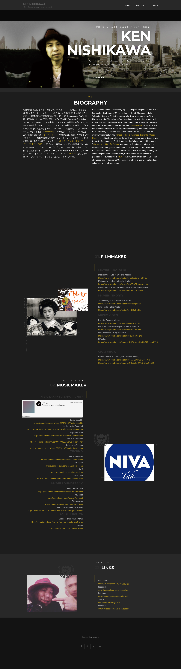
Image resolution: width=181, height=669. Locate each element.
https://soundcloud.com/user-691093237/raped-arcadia (69, 435)
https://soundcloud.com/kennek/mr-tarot (76, 498)
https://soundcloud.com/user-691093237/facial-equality (69, 423)
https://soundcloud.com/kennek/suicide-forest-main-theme (68, 522)
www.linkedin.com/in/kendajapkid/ (102, 609)
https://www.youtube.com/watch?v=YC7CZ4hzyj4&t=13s (111, 284)
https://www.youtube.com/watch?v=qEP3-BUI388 (108, 329)
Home (127, 6)
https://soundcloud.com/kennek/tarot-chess (74, 504)
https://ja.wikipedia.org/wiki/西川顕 (102, 584)
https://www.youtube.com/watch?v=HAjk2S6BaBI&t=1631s (113, 360)
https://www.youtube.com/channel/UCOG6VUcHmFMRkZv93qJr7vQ (117, 342)
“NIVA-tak (121, 157)
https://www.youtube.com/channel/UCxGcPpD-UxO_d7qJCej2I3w (115, 363)
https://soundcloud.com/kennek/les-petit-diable (73, 459)
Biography (140, 6)
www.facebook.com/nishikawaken (102, 590)
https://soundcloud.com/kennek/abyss (77, 528)
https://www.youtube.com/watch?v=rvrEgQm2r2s (108, 304)
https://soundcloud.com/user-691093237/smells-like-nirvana (67, 448)
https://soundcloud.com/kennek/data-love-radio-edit (71, 478)
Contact (154, 6)
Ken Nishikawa (34, 4)
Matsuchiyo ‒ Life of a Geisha (106, 144)
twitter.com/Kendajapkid (97, 602)
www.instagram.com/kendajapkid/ (102, 596)
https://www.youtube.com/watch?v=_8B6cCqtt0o (108, 310)
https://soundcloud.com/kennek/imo (78, 472)
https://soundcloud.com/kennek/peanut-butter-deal (71, 492)
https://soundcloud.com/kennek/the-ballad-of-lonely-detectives (66, 510)
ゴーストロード (50, 135)
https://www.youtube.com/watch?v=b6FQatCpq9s (109, 336)
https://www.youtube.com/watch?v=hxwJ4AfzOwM (109, 290)
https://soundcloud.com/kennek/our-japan (75, 466)
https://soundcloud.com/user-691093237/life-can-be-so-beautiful (65, 429)
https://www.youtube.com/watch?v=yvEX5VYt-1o (108, 323)
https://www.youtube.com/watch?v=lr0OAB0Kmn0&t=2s (111, 278)
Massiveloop (48, 132)
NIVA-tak (72, 154)
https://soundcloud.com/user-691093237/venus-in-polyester (67, 442)
